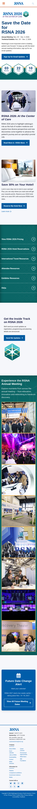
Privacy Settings (28, 795)
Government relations (15, 775)
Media (10, 777)
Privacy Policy (11, 795)
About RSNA (12, 748)
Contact (11, 759)
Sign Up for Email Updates (16, 57)
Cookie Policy (19, 795)
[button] (10, 783)
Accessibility (15, 797)
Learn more (6, 211)
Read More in (15, 142)
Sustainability (12, 757)
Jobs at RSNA (12, 755)
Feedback (22, 797)
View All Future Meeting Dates (19, 702)
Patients (11, 770)
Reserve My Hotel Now (14, 206)
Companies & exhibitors (15, 772)
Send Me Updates (14, 338)
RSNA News (23, 756)
